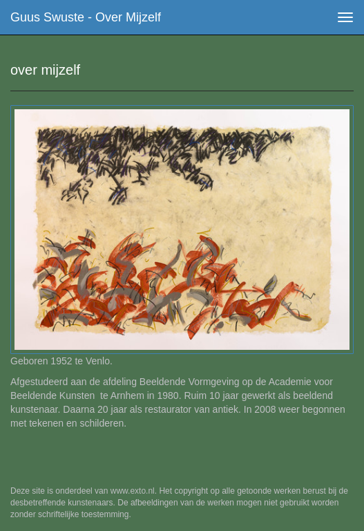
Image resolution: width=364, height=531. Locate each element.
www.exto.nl (133, 491)
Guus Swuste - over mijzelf (85, 17)
